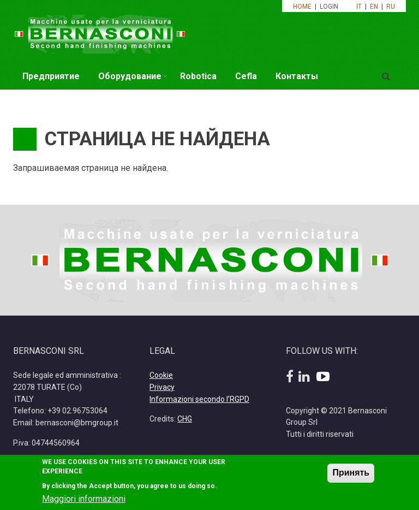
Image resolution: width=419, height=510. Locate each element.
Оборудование (129, 76)
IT (359, 6)
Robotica (198, 76)
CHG (184, 418)
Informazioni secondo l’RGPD (199, 399)
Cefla (246, 76)
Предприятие (51, 76)
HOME (302, 6)
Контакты (297, 76)
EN (374, 6)
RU (390, 6)
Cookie (161, 375)
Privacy (162, 387)
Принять (350, 477)
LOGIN (330, 6)
